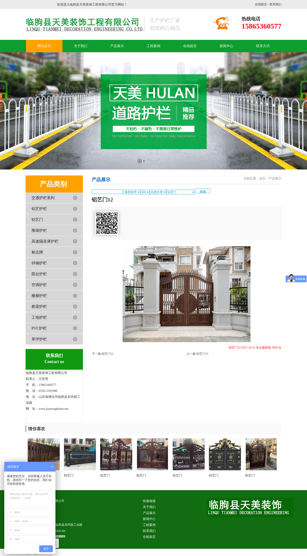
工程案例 (153, 46)
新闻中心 (226, 46)
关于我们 (80, 46)
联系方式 (263, 46)
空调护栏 (39, 285)
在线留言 (261, 4)
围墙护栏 (39, 230)
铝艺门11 (107, 353)
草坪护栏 (39, 339)
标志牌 (37, 252)
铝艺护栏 (39, 209)
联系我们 (275, 4)
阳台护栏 (39, 274)
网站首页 (44, 46)
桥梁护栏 (39, 306)
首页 (262, 178)
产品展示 (117, 46)
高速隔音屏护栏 (45, 241)
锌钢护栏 (39, 263)
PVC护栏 (39, 328)
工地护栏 (39, 317)
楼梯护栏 (39, 296)
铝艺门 (37, 219)
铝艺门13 (202, 353)
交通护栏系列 (43, 198)
